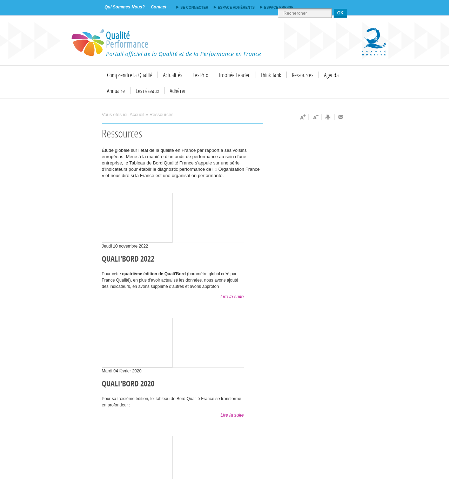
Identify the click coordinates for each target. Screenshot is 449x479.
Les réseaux (147, 91)
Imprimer (328, 117)
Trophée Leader (234, 75)
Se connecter (194, 7)
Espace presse (279, 7)
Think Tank (271, 75)
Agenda (331, 75)
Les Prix (200, 75)
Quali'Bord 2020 (128, 384)
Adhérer (178, 91)
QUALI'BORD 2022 (128, 259)
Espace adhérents (236, 7)
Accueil (137, 114)
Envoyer (341, 117)
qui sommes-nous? (125, 7)
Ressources (303, 75)
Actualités (172, 75)
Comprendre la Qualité (130, 75)
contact (159, 7)
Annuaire (116, 91)
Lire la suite (232, 296)
